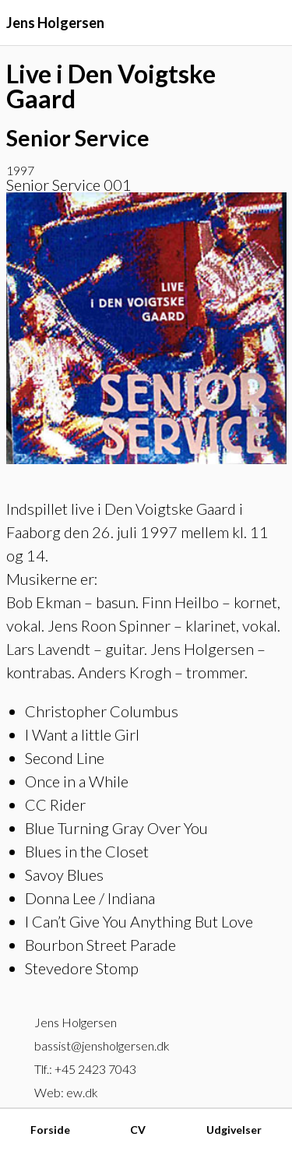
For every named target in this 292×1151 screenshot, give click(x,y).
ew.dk (82, 1092)
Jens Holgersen (55, 22)
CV (138, 1129)
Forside (50, 1129)
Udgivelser (234, 1129)
